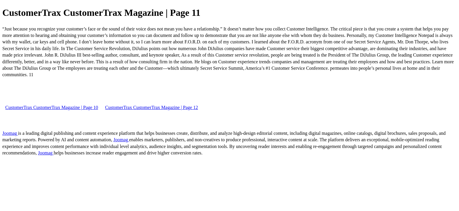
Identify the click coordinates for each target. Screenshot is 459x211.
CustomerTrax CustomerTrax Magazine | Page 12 (151, 107)
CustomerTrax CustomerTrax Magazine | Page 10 (51, 107)
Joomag (10, 133)
